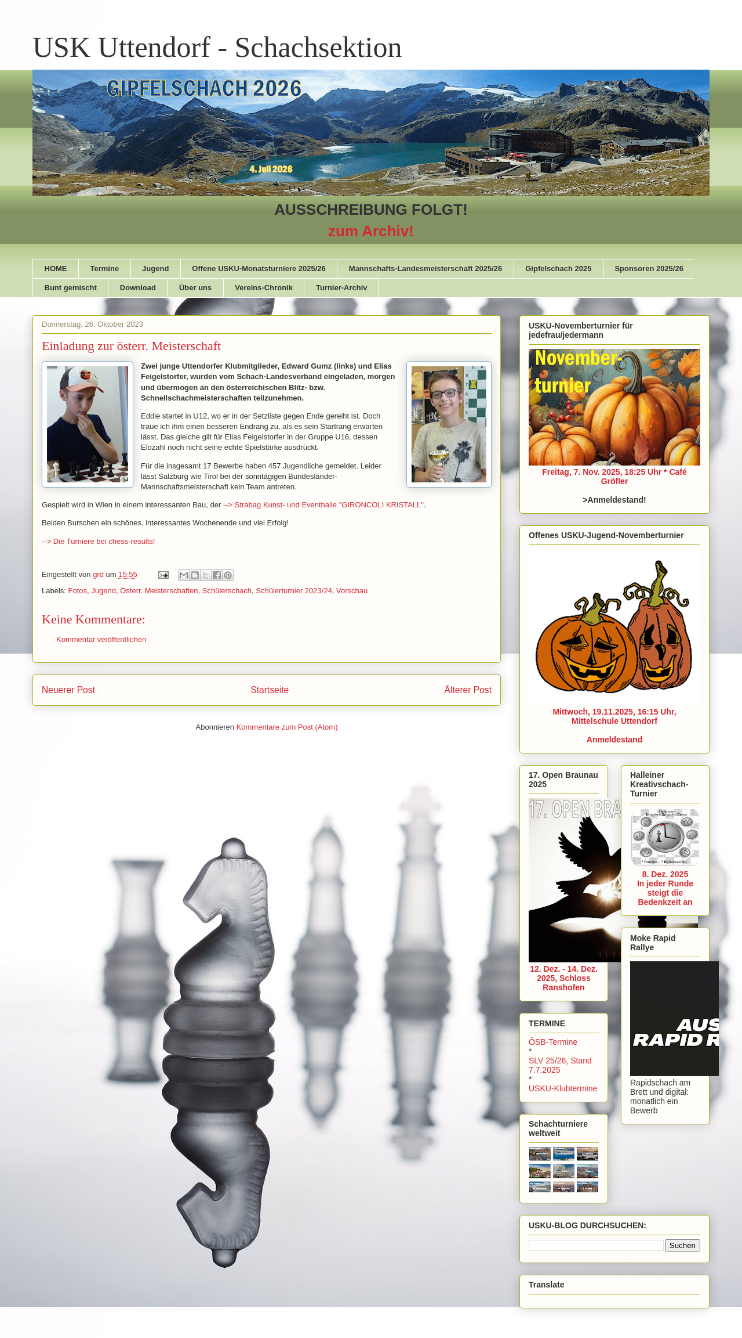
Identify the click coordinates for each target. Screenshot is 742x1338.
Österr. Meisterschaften (159, 590)
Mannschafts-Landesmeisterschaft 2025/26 (425, 268)
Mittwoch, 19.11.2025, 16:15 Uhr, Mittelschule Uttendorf (614, 716)
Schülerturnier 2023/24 (294, 590)
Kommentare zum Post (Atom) (287, 727)
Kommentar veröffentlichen (101, 639)
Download (138, 287)
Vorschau (352, 590)
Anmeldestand (614, 739)
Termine (104, 268)
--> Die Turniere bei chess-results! (98, 541)
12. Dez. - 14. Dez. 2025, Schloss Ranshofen (564, 978)
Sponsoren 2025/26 (648, 268)
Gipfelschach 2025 (558, 268)
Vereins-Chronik (264, 287)
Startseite (269, 690)
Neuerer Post (68, 690)
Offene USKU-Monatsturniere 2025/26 (258, 268)
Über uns (195, 287)
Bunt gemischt (71, 287)
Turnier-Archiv (342, 287)
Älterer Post (468, 690)
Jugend (155, 268)
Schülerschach (227, 590)
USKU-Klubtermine (563, 1088)
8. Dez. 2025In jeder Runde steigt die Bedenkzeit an (665, 888)
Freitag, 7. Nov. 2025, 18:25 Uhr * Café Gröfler (614, 476)
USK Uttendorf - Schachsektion (217, 47)
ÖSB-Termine (553, 1042)
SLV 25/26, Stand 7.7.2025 (560, 1065)
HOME (56, 268)
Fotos (78, 590)
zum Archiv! (371, 231)
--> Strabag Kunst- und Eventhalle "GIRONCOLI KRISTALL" (323, 504)
